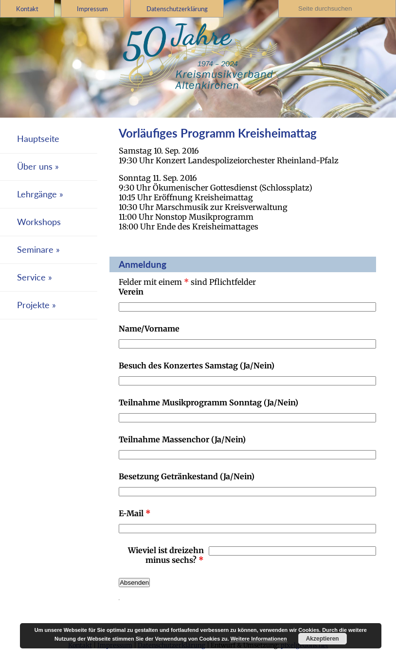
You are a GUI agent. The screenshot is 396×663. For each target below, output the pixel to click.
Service (31, 277)
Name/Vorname (149, 328)
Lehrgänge (37, 194)
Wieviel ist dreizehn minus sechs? (166, 555)
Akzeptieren (322, 638)
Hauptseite (38, 139)
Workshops (39, 222)
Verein (131, 292)
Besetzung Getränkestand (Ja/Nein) (186, 476)
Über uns (35, 166)
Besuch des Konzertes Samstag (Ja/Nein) (196, 365)
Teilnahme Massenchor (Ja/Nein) (182, 439)
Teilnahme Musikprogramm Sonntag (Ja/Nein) (208, 402)
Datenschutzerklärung (177, 9)
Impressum (92, 9)
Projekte (33, 305)
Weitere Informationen (259, 639)
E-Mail (135, 513)
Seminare (35, 249)
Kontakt (27, 9)
